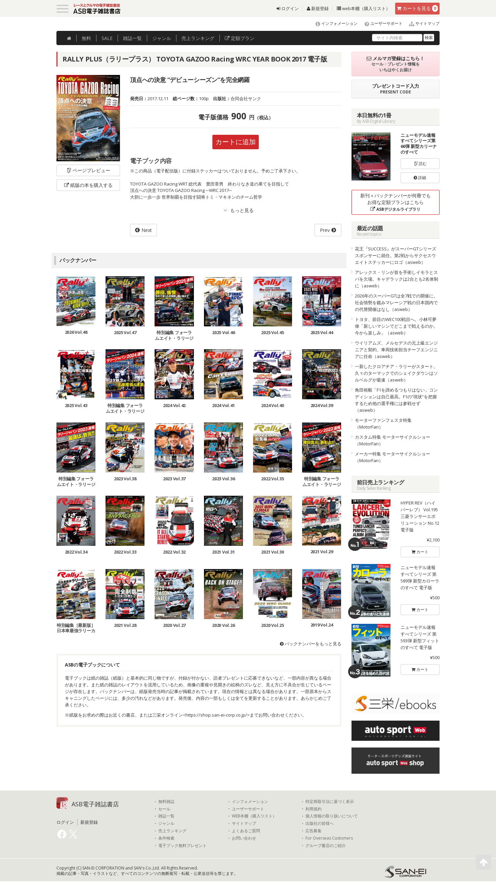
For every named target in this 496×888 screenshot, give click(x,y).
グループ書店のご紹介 (325, 845)
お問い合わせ (244, 838)
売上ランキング (172, 831)
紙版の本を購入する (88, 185)
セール (164, 809)
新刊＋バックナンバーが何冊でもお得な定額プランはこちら (395, 202)
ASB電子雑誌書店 (95, 804)
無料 (86, 38)
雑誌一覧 (166, 816)
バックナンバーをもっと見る (310, 644)
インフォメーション (333, 23)
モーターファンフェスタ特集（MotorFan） (383, 423)
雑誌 (132, 38)
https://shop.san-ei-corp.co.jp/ (216, 715)
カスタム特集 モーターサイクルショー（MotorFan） (392, 440)
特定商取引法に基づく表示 (329, 801)
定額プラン (239, 38)
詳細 (420, 177)
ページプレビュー (88, 170)
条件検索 (166, 838)
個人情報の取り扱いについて (331, 816)
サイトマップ (422, 23)
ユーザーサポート (381, 23)
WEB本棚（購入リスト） (254, 816)
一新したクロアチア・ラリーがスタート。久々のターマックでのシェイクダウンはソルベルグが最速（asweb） (396, 373)
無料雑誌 (166, 801)
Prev (325, 230)
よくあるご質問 (246, 831)
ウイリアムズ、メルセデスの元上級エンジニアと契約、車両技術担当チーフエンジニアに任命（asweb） (396, 349)
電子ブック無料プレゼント (182, 845)
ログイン (288, 8)
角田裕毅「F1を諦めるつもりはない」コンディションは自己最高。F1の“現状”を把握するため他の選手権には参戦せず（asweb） (396, 400)
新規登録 (318, 8)
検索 (429, 37)
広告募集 (313, 831)
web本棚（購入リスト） (363, 8)
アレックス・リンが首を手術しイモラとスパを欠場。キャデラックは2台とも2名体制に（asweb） (396, 279)
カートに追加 (235, 141)
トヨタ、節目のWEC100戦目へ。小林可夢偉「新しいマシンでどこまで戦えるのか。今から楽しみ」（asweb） (396, 326)
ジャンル (161, 38)
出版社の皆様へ (319, 823)
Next (146, 230)
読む (420, 163)
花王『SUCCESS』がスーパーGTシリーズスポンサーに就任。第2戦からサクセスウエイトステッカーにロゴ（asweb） (395, 255)
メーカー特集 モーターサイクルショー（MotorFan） (392, 457)
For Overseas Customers (329, 838)
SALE (107, 38)
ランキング (197, 38)
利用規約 (313, 809)
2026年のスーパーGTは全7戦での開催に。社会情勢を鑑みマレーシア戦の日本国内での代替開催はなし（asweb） (396, 302)
